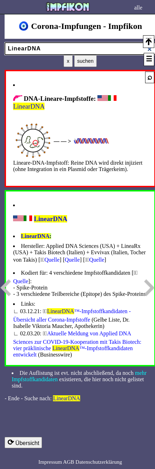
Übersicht (23, 442)
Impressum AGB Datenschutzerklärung (80, 462)
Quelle (52, 260)
